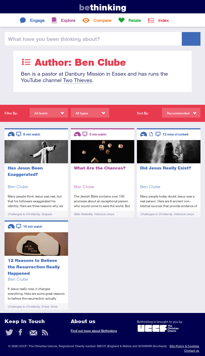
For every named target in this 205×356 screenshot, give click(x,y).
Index (163, 20)
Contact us (191, 350)
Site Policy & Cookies (184, 346)
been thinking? (54, 39)
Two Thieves (77, 80)
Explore (68, 20)
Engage (37, 20)
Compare (102, 20)
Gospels (46, 214)
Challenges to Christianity (24, 214)
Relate (134, 20)
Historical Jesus (104, 214)
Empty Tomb (49, 306)
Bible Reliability (83, 214)
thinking (102, 7)
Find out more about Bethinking (94, 331)
